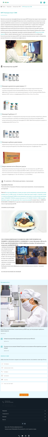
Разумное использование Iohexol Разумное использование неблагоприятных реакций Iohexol (25, 347)
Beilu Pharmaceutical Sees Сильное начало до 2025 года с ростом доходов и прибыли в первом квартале (22, 330)
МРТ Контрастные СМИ (27, 6)
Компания (4, 416)
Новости (4, 419)
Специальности (5, 413)
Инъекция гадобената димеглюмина (12, 142)
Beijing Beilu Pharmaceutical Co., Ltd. (20, 429)
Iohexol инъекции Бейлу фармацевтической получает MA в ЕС (19, 338)
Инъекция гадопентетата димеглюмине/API (14, 86)
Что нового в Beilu (5, 282)
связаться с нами (5, 356)
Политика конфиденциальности (16, 426)
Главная (3, 6)
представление (24, 395)
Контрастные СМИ (17, 6)
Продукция (9, 6)
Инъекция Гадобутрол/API (9, 114)
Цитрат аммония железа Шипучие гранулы (14, 166)
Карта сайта (7, 426)
